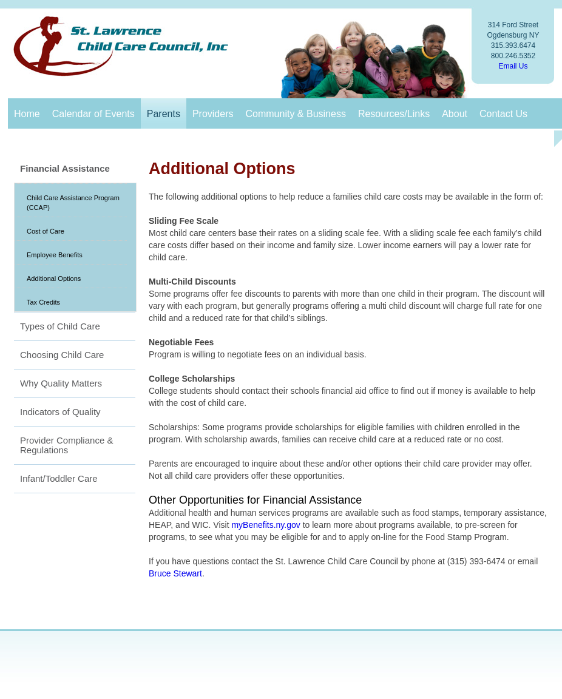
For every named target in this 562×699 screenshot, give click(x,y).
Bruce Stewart (175, 573)
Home (27, 114)
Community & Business (295, 114)
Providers (213, 114)
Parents (163, 114)
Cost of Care (45, 231)
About (454, 114)
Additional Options (54, 278)
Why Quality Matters (61, 383)
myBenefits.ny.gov (265, 525)
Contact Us (503, 114)
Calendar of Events (93, 114)
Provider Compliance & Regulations (66, 445)
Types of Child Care (60, 326)
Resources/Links (394, 114)
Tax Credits (43, 302)
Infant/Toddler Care (59, 478)
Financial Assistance (65, 168)
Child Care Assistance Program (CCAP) (73, 202)
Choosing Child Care (62, 355)
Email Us (512, 66)
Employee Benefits (55, 254)
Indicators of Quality (60, 412)
